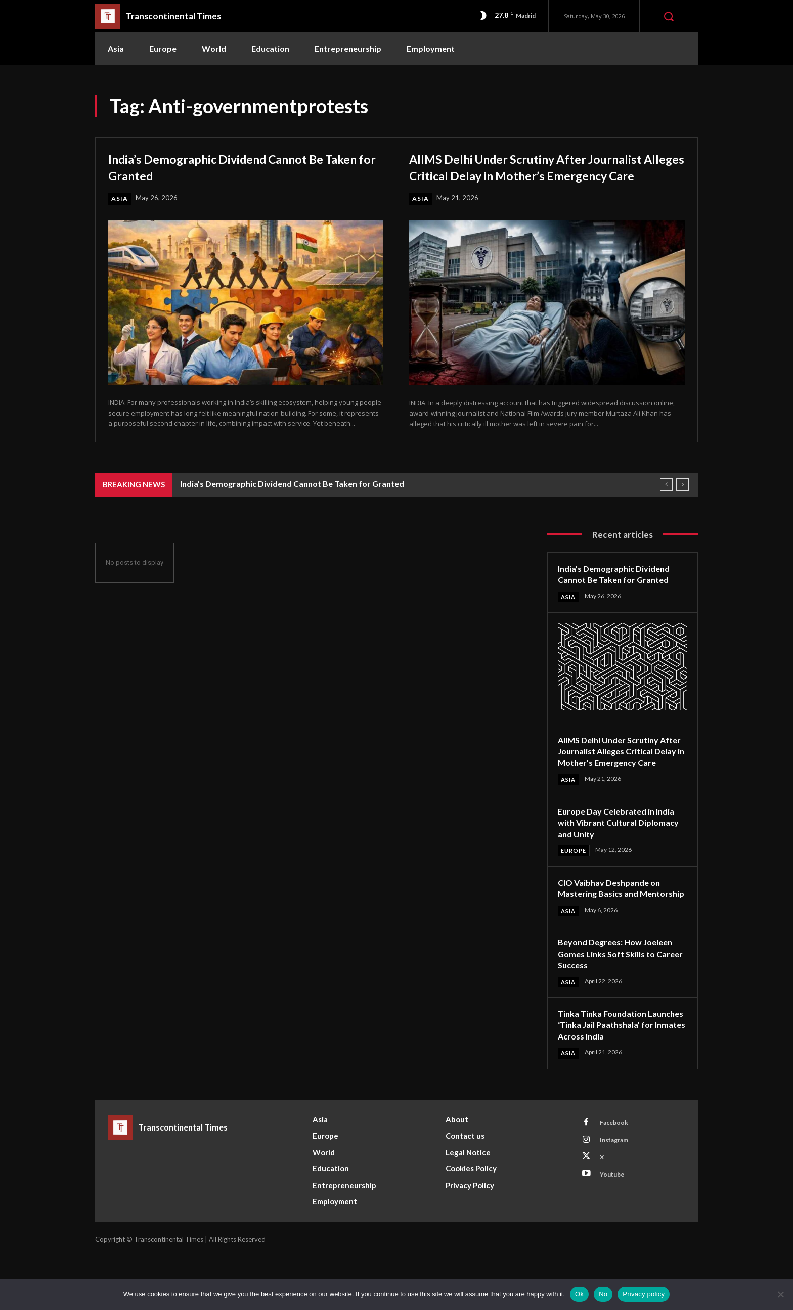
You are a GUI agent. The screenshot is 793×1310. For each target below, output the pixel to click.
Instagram (617, 1196)
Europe (575, 880)
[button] (668, 16)
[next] (682, 501)
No (603, 1294)
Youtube (614, 1234)
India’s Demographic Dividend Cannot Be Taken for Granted (239, 166)
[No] (780, 1294)
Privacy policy (644, 1294)
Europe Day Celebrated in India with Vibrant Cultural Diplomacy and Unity (621, 851)
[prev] (666, 501)
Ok (579, 1294)
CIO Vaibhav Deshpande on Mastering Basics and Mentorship (614, 923)
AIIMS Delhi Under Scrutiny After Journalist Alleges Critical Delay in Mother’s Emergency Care (519, 174)
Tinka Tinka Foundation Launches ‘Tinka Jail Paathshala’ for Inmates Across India (607, 1072)
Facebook (616, 1177)
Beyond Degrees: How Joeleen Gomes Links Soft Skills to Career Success (620, 995)
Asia (119, 199)
